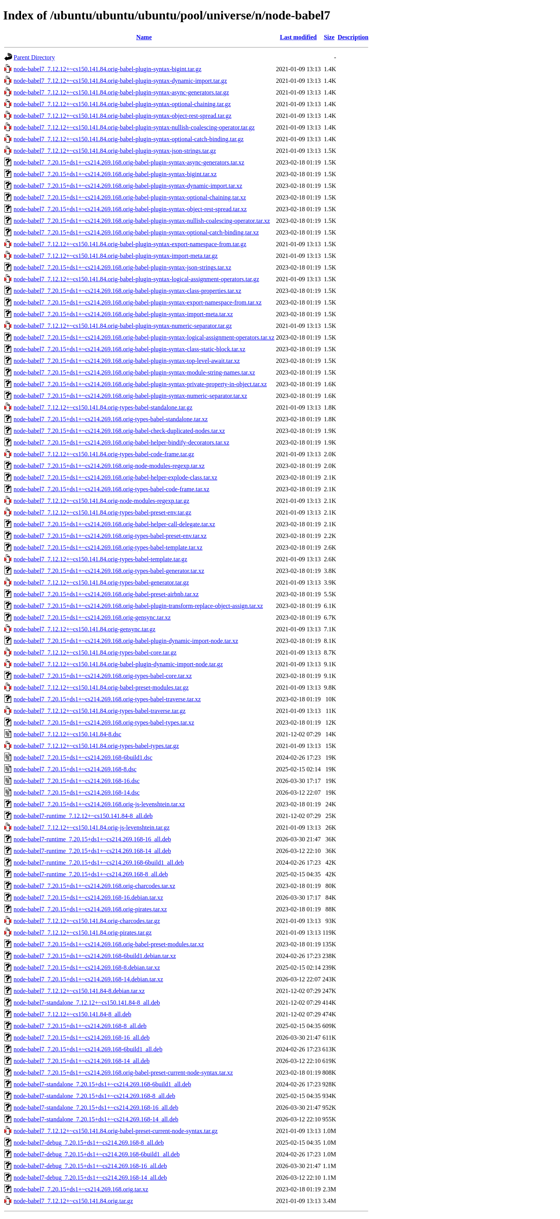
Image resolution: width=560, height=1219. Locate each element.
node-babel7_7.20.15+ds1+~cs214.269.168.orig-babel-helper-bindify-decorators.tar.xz (121, 442)
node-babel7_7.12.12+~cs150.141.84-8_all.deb (72, 1014)
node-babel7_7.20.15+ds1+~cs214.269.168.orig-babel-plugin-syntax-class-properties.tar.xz (127, 290)
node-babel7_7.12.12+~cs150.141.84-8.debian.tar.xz (79, 991)
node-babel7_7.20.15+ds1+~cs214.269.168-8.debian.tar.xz (87, 967)
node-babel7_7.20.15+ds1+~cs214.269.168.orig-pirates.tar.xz (90, 909)
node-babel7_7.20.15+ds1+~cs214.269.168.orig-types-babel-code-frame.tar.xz (111, 489)
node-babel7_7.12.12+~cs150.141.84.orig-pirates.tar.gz (83, 932)
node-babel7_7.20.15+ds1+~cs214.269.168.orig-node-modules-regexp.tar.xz (109, 465)
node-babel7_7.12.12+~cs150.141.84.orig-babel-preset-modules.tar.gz (101, 687)
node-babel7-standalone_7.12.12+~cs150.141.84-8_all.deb (87, 1002)
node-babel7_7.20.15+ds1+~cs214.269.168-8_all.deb (80, 1026)
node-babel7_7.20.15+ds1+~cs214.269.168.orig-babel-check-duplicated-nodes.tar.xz (119, 430)
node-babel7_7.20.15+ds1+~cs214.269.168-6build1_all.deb (88, 1049)
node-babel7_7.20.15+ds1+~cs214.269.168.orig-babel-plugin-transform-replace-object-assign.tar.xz (138, 605)
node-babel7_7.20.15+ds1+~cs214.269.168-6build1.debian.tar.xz (95, 956)
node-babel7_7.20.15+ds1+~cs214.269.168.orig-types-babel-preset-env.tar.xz (110, 535)
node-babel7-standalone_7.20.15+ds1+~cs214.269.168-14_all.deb (96, 1119)
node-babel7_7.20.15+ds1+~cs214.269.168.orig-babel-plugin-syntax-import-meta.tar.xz (123, 314)
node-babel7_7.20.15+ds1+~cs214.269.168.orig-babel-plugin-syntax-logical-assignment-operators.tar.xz (144, 337)
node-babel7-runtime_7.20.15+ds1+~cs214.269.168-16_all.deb (92, 839)
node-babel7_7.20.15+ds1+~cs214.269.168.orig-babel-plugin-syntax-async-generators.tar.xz (129, 162)
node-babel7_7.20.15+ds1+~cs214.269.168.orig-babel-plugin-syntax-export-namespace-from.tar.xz (138, 302)
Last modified (298, 37)
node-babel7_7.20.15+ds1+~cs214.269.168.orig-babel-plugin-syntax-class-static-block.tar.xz (129, 349)
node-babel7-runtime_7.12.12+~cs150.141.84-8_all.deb (83, 816)
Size (329, 37)
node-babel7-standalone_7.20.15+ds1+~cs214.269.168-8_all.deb (94, 1096)
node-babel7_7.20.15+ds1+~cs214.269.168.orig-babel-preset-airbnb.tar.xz (106, 594)
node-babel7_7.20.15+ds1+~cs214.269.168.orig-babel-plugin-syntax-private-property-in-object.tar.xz (140, 384)
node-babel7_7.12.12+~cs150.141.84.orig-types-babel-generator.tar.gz (101, 582)
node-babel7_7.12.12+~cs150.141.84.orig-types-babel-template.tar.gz (100, 559)
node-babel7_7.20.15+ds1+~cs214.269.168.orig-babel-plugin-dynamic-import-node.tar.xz (126, 641)
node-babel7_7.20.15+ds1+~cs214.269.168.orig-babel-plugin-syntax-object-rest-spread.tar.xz (130, 209)
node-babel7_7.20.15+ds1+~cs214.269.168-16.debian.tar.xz (88, 897)
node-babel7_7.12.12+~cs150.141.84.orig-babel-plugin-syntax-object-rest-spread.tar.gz (122, 115)
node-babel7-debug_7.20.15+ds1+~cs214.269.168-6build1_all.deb (97, 1154)
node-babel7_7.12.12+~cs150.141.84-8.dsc (67, 734)
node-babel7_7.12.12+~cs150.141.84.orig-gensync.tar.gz (85, 629)
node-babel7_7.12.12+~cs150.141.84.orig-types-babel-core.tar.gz (95, 652)
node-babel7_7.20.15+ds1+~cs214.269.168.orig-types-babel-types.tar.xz (104, 722)
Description (353, 37)
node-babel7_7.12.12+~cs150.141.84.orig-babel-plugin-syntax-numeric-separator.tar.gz (123, 325)
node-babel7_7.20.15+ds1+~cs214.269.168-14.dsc (77, 792)
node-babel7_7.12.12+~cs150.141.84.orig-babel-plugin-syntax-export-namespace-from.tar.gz (130, 244)
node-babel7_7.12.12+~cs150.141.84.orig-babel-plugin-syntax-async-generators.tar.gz (121, 92)
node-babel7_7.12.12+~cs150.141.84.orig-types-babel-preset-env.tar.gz (102, 512)
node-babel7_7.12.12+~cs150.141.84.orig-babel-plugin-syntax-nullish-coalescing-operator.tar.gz (134, 127)
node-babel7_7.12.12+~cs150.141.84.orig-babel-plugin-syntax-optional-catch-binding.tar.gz (128, 139)
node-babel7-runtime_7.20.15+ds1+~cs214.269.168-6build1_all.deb (99, 862)
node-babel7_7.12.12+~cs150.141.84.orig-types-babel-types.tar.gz (96, 746)
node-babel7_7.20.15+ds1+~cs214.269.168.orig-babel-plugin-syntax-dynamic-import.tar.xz (128, 185)
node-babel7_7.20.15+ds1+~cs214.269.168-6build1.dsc (83, 757)
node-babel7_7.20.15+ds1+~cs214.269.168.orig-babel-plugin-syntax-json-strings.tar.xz (122, 267)
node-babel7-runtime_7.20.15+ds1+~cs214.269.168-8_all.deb (91, 874)
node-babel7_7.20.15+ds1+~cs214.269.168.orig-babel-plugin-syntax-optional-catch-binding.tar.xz (136, 232)
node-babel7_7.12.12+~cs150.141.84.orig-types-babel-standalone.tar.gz (103, 407)
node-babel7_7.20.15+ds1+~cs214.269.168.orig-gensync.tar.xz (92, 617)
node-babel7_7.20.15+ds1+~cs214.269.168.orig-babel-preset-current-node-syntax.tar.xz (123, 1072)
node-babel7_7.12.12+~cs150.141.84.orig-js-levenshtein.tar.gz (92, 827)
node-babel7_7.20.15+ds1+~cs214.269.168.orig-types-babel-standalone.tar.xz (111, 419)
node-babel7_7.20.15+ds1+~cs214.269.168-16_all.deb (82, 1037)
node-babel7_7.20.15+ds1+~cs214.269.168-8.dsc (75, 769)
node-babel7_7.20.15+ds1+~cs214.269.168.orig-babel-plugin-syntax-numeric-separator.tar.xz (130, 395)
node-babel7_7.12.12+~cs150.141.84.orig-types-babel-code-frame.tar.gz (104, 454)
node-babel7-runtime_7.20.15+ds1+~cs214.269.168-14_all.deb (92, 851)
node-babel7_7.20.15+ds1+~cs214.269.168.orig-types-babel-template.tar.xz (108, 547)
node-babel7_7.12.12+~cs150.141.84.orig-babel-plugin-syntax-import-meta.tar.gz (116, 255)
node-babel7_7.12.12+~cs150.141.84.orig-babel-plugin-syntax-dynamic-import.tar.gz (120, 80)
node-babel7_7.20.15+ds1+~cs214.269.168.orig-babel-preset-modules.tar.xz (109, 944)
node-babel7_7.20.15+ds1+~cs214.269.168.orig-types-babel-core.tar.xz (103, 676)
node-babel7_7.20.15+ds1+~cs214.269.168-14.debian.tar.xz (88, 979)
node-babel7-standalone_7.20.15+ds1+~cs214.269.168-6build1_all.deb (102, 1084)
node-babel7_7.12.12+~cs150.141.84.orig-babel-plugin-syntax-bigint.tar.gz (107, 69)
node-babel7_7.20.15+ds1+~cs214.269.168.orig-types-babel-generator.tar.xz (109, 570)
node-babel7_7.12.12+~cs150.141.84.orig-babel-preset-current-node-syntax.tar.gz (116, 1131)
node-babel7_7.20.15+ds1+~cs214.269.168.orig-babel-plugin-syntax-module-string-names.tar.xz (134, 372)
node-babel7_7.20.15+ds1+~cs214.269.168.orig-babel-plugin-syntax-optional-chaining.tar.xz (130, 197)
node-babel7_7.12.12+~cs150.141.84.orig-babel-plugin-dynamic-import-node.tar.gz (118, 664)
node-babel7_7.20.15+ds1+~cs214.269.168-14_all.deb (82, 1061)
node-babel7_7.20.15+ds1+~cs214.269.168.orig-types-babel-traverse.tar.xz (107, 699)
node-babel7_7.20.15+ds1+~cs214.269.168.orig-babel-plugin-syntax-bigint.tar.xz (115, 174)
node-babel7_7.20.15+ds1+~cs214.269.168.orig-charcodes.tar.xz (94, 886)
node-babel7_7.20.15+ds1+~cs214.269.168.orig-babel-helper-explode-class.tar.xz (115, 477)
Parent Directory (34, 57)
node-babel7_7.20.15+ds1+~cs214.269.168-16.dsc (77, 781)
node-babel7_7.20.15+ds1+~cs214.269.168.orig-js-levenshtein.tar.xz (99, 804)
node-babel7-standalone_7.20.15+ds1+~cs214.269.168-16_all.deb (96, 1107)
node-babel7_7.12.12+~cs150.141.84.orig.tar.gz (73, 1201)
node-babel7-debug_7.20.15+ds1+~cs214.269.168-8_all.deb (89, 1142)
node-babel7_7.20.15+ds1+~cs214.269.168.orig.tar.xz (81, 1189)
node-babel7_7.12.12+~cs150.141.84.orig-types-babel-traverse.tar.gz (100, 711)
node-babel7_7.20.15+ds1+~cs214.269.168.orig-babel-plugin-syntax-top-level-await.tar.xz (127, 360)
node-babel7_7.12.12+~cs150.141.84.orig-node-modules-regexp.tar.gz (101, 500)
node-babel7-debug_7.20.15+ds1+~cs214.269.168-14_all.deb (90, 1177)
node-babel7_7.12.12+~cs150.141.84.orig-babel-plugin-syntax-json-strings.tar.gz (115, 150)
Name (144, 37)
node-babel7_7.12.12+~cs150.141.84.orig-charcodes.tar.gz (87, 921)
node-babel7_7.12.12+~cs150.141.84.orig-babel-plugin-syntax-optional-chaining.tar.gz (122, 104)
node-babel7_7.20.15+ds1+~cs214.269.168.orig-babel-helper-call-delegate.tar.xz (114, 524)
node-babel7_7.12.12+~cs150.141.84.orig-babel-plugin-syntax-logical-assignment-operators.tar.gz (136, 279)
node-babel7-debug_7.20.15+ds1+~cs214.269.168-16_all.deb (90, 1166)
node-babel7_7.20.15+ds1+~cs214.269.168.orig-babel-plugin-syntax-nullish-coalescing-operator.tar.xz (142, 220)
